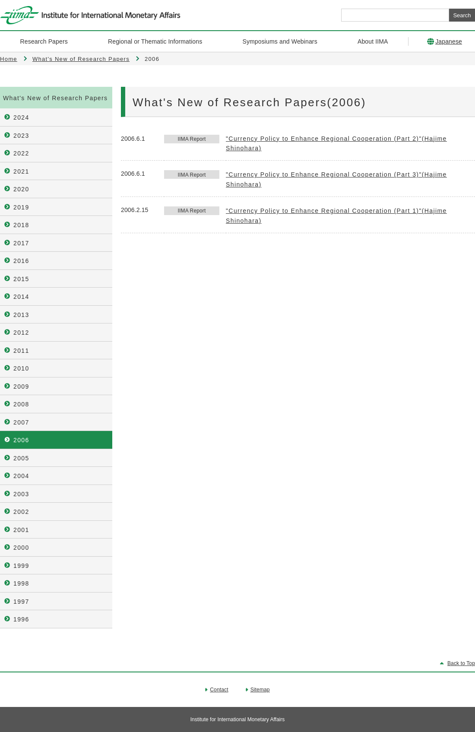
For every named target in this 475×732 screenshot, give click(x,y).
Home (8, 59)
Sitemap (260, 690)
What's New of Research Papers (81, 59)
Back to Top (461, 663)
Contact (219, 690)
